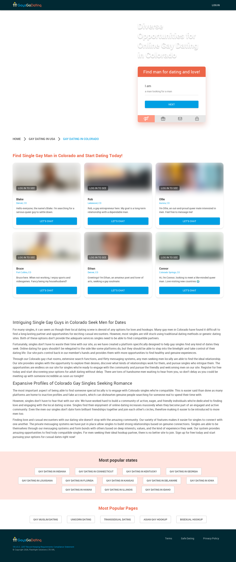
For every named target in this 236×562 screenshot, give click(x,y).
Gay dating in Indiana (52, 471)
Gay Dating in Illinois (119, 489)
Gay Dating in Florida (79, 480)
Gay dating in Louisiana (37, 480)
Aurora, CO (164, 203)
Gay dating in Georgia (184, 471)
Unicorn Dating (81, 519)
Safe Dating (187, 538)
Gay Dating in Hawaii (79, 489)
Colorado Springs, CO (169, 272)
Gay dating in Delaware (162, 480)
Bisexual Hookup (191, 519)
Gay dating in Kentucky (141, 471)
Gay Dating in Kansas (120, 480)
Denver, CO (21, 203)
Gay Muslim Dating (45, 519)
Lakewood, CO (94, 203)
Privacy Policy (211, 538)
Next (171, 104)
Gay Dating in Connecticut (96, 471)
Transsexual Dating (117, 519)
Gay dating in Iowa (202, 480)
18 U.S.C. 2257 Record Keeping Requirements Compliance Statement (43, 546)
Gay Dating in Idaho (158, 489)
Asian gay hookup (155, 519)
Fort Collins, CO (23, 272)
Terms (168, 538)
